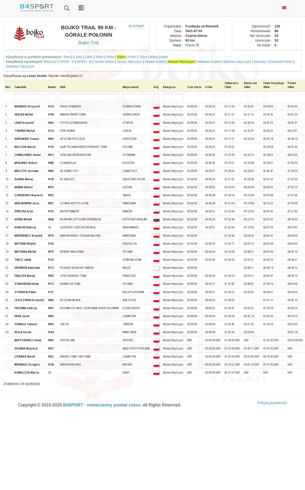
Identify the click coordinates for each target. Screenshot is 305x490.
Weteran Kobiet (209, 62)
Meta (164, 57)
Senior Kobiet (104, 62)
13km (89, 57)
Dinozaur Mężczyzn (20, 66)
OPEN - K (67, 62)
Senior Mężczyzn (129, 62)
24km (99, 57)
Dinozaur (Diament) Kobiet (273, 62)
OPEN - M (84, 62)
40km (110, 57)
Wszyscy (50, 62)
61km (132, 57)
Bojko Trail (88, 42)
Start (66, 57)
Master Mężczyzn (181, 62)
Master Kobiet (155, 62)
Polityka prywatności (272, 403)
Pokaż (192, 45)
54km (121, 57)
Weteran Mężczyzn (237, 62)
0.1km (77, 57)
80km (154, 57)
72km (143, 57)
